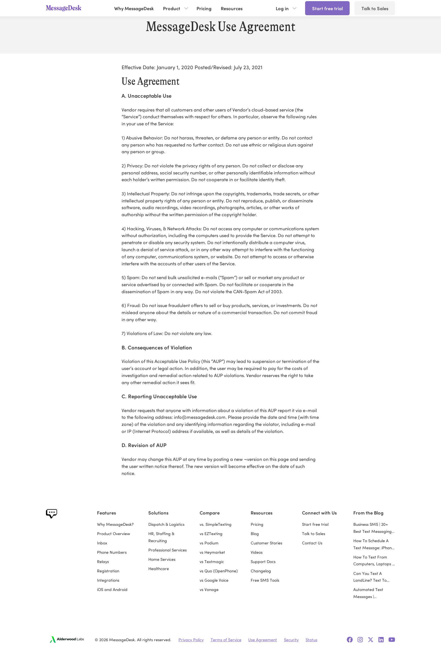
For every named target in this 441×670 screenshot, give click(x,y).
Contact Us (312, 543)
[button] (175, 8)
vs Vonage (209, 589)
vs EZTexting (211, 533)
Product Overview (113, 533)
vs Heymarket (212, 552)
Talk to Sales (374, 8)
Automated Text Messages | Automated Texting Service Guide (371, 593)
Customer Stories (266, 543)
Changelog (261, 570)
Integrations (108, 580)
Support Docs (263, 561)
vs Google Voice (214, 580)
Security (291, 639)
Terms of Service (226, 639)
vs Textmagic (212, 561)
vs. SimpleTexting (215, 524)
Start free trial (327, 8)
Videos (257, 552)
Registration (108, 570)
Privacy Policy (191, 639)
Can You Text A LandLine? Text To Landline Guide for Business (370, 577)
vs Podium (209, 543)
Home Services (161, 559)
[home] (66, 8)
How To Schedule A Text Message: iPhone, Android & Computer (374, 544)
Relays (103, 561)
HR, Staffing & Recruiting (161, 537)
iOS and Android (112, 589)
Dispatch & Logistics (166, 524)
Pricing (204, 8)
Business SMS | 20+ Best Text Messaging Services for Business (372, 528)
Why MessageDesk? (115, 524)
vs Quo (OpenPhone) (219, 570)
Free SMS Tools (265, 580)
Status (311, 639)
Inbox (102, 543)
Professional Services (167, 550)
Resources (231, 8)
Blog (255, 533)
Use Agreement (262, 639)
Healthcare (158, 568)
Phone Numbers (112, 552)
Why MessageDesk (134, 8)
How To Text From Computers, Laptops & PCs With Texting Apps (374, 561)
